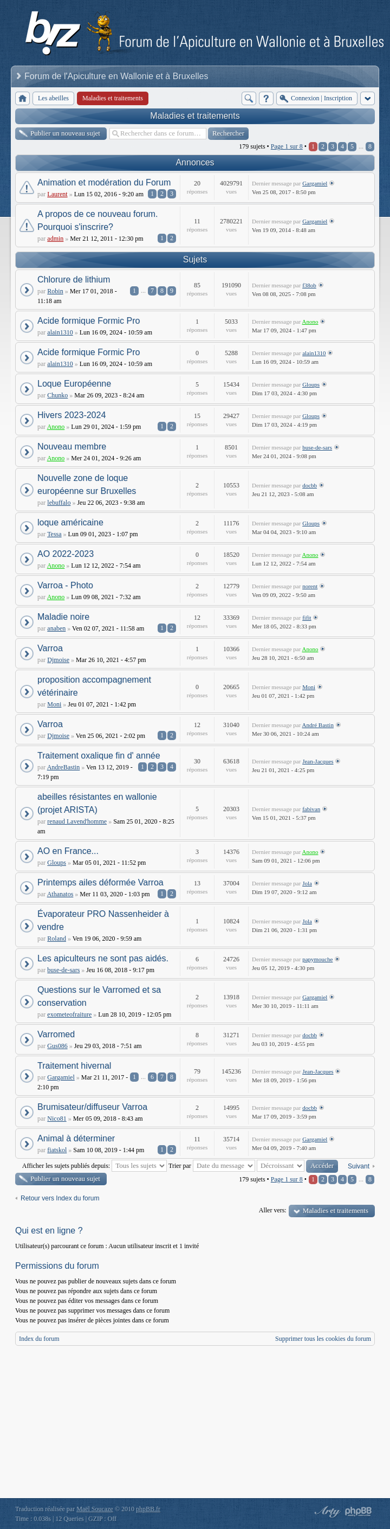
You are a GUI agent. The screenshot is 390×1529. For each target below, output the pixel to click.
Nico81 (56, 1118)
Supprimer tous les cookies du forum (323, 1338)
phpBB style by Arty (326, 1511)
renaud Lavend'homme (77, 821)
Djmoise (58, 660)
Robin (55, 291)
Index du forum (39, 1338)
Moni (54, 704)
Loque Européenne (74, 383)
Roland (56, 938)
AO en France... (68, 851)
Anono (310, 321)
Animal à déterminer (76, 1138)
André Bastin (318, 725)
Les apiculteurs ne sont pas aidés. (102, 958)
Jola (307, 883)
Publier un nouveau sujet (65, 133)
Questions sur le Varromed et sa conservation (99, 996)
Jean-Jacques (317, 761)
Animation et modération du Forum (104, 182)
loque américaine (70, 522)
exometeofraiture (69, 1014)
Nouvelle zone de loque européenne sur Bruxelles (86, 484)
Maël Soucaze (94, 1509)
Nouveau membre (71, 446)
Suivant (358, 1166)
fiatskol (57, 1150)
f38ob (309, 285)
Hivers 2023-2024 (71, 415)
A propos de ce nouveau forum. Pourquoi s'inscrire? (97, 220)
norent (309, 586)
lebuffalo (58, 502)
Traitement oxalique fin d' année (98, 755)
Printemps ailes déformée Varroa (100, 882)
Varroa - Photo (65, 585)
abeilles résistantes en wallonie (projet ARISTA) (97, 803)
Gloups (311, 384)
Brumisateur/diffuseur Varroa (92, 1107)
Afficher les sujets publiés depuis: (94, 1166)
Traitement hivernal (74, 1065)
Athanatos (60, 894)
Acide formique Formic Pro (88, 320)
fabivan (311, 809)
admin (55, 238)
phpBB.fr (148, 1509)
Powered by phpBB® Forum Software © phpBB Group (358, 1511)
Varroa (50, 648)
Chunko (57, 395)
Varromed (56, 1034)
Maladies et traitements (194, 115)
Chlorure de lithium (73, 279)
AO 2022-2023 (65, 553)
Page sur (287, 146)
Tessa (54, 534)
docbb (309, 485)
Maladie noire (63, 616)
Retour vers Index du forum (60, 1198)
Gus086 (57, 1046)
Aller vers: (273, 1210)
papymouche (317, 959)
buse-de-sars (317, 447)
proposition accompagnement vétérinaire (94, 686)
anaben (56, 628)
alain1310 (60, 332)
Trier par (211, 1166)
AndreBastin (63, 767)
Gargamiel (314, 183)
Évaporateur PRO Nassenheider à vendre (103, 920)
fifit (306, 617)
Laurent (57, 194)
